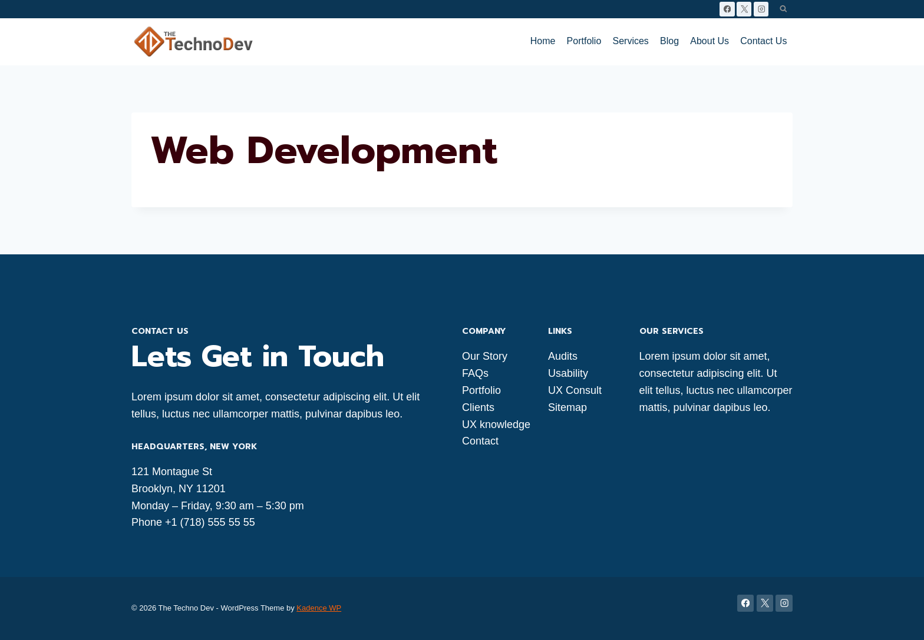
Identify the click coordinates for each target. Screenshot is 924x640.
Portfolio (584, 41)
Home (543, 41)
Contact (480, 441)
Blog (669, 41)
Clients (478, 407)
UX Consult (575, 390)
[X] (744, 9)
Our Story (484, 356)
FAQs (475, 373)
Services (631, 41)
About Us (709, 41)
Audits (563, 356)
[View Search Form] (783, 9)
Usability (568, 373)
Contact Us (763, 41)
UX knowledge (496, 424)
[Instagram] (761, 9)
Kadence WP (318, 607)
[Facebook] (727, 9)
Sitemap (567, 407)
